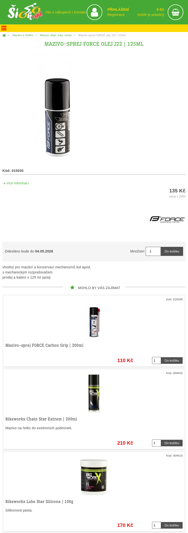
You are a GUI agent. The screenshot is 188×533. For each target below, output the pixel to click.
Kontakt (80, 12)
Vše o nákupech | (59, 12)
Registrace (116, 15)
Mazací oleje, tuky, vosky (56, 35)
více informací (18, 183)
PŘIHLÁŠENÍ (118, 9)
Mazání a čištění (22, 35)
